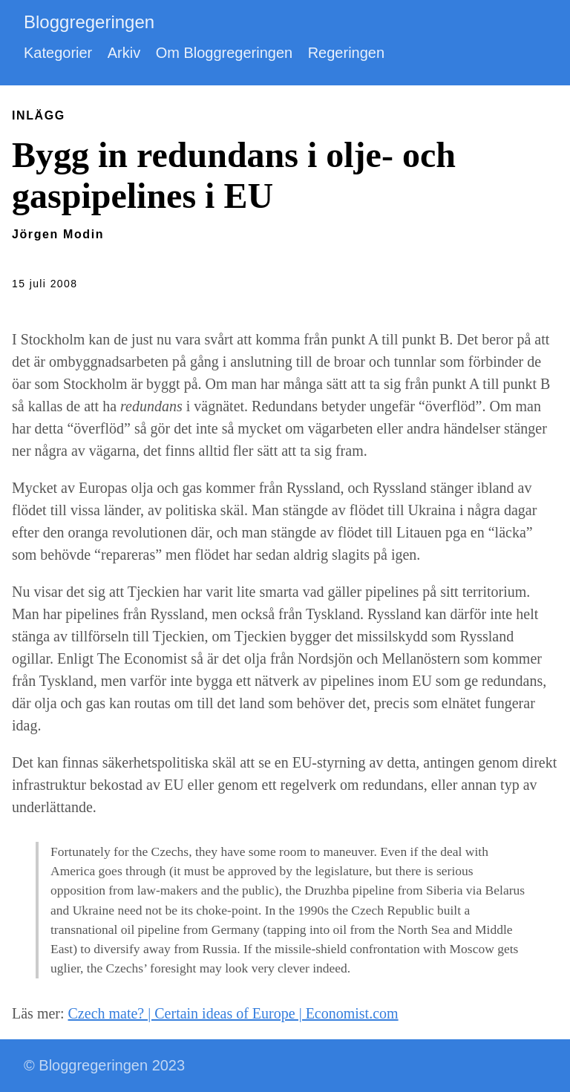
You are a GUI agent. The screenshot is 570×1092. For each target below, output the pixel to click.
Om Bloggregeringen (224, 53)
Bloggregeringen (89, 22)
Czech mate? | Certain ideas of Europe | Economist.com (233, 1013)
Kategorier (58, 53)
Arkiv (124, 53)
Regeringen (346, 53)
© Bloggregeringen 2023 (104, 1065)
